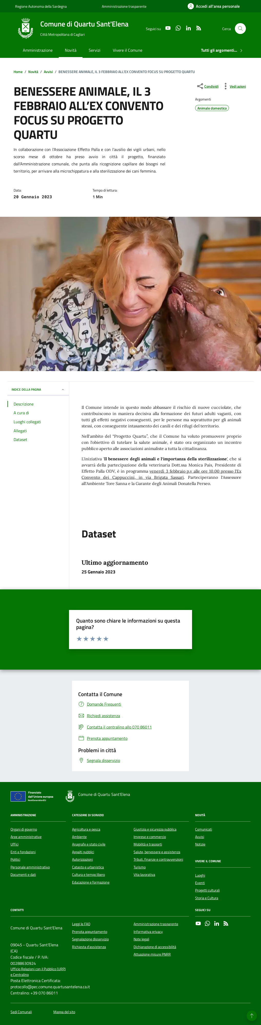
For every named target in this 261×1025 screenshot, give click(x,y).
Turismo (140, 867)
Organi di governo (24, 829)
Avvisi (199, 837)
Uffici (14, 844)
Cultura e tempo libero (88, 874)
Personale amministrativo (30, 867)
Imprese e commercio (150, 837)
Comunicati (203, 829)
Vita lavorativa (144, 874)
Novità (70, 50)
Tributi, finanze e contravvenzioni (158, 859)
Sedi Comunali (21, 1012)
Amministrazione (38, 50)
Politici (15, 859)
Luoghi (200, 875)
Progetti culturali (207, 890)
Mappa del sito (64, 1012)
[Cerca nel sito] (240, 28)
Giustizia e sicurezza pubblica (155, 829)
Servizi (95, 50)
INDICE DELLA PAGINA (38, 389)
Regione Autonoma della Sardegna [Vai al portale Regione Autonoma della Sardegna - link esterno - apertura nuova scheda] (41, 6)
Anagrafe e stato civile (88, 844)
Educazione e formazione (90, 882)
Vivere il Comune (127, 50)
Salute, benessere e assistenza (157, 852)
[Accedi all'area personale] (214, 6)
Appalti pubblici (83, 852)
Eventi (200, 883)
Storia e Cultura (206, 898)
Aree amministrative (26, 837)
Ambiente (79, 837)
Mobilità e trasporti (148, 844)
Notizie (200, 844)
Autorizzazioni (82, 859)
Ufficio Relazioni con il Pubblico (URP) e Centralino (38, 971)
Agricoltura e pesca (86, 829)
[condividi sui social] (207, 86)
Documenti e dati (23, 874)
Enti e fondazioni (23, 852)
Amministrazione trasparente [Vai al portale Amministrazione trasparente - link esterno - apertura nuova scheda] (124, 6)
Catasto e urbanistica (88, 867)
